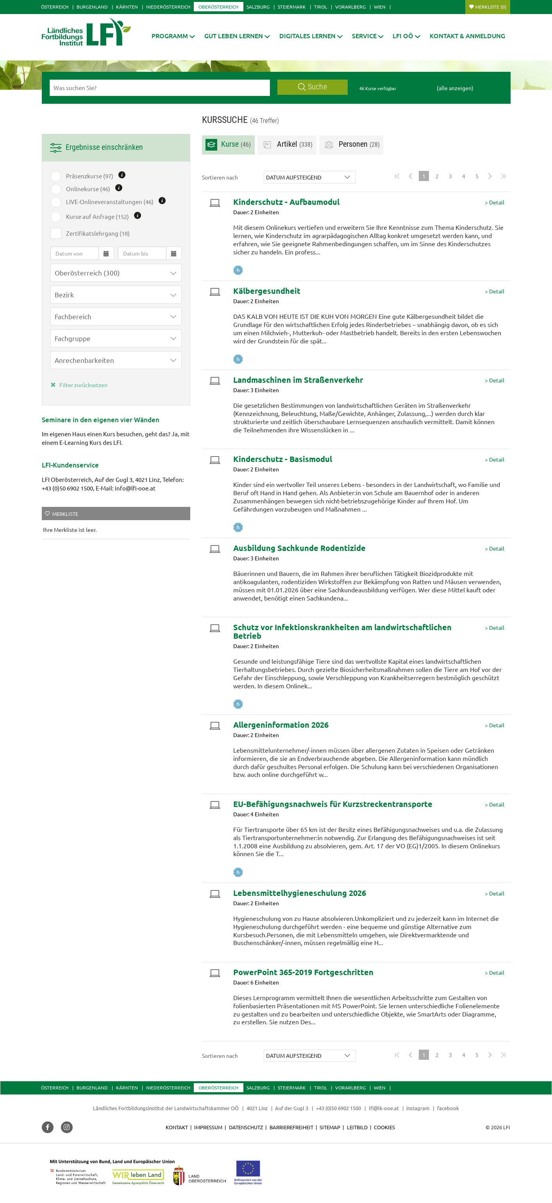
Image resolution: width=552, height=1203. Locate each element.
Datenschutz (246, 1127)
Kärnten (127, 7)
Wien (380, 7)
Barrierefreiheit (291, 1127)
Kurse (228, 145)
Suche (312, 86)
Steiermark (292, 7)
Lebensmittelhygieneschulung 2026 (299, 893)
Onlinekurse (88, 189)
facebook (448, 1108)
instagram (417, 1108)
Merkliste (490, 7)
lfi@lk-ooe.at (384, 1108)
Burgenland (92, 7)
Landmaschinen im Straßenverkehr (298, 380)
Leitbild (357, 1127)
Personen (351, 145)
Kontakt (177, 1127)
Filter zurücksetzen (78, 384)
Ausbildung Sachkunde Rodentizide (299, 548)
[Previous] (411, 176)
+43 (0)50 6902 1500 (338, 1108)
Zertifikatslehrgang (98, 233)
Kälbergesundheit (266, 291)
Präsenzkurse (89, 176)
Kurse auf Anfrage (97, 216)
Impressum (208, 1127)
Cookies (384, 1127)
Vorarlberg (350, 7)
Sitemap (330, 1127)
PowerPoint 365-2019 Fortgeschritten (303, 972)
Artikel (287, 145)
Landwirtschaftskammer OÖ (206, 1108)
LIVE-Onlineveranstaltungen (110, 202)
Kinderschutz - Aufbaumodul (286, 202)
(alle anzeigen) (455, 87)
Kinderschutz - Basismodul (282, 459)
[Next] (490, 176)
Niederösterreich (168, 7)
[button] (173, 36)
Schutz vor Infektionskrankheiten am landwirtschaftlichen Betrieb (342, 631)
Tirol (320, 7)
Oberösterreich (218, 7)
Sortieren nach (220, 177)
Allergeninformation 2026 (281, 725)
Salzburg (258, 7)
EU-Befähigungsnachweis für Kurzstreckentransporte (332, 804)
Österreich (54, 7)
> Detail (494, 202)
